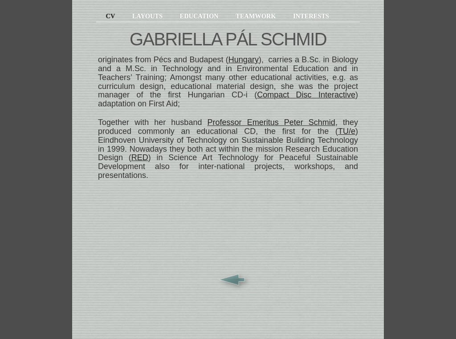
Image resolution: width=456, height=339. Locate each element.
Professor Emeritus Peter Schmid (271, 122)
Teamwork (256, 16)
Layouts (148, 16)
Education (200, 16)
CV (106, 16)
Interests (311, 16)
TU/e (346, 131)
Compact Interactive (306, 94)
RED (139, 157)
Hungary (243, 59)
